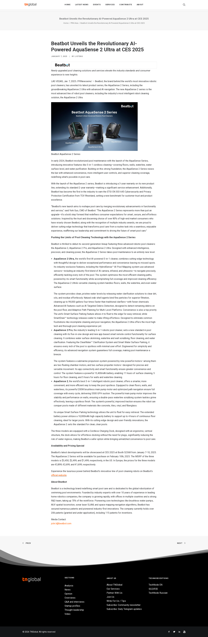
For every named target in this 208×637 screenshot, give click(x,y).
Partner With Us (114, 592)
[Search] (184, 6)
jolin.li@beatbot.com (61, 523)
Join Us (110, 597)
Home (67, 6)
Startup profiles (72, 605)
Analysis (69, 585)
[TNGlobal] (30, 6)
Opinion (68, 593)
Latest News (81, 6)
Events (97, 6)
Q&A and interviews (74, 601)
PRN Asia (74, 23)
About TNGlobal (114, 584)
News (67, 589)
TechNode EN (155, 584)
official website (59, 475)
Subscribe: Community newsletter (124, 605)
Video (67, 614)
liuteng (79, 56)
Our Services (113, 588)
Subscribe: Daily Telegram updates (124, 609)
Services (110, 6)
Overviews (70, 597)
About (140, 6)
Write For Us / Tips (116, 601)
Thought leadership (74, 610)
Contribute (125, 6)
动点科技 (153, 588)
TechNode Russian (158, 592)
